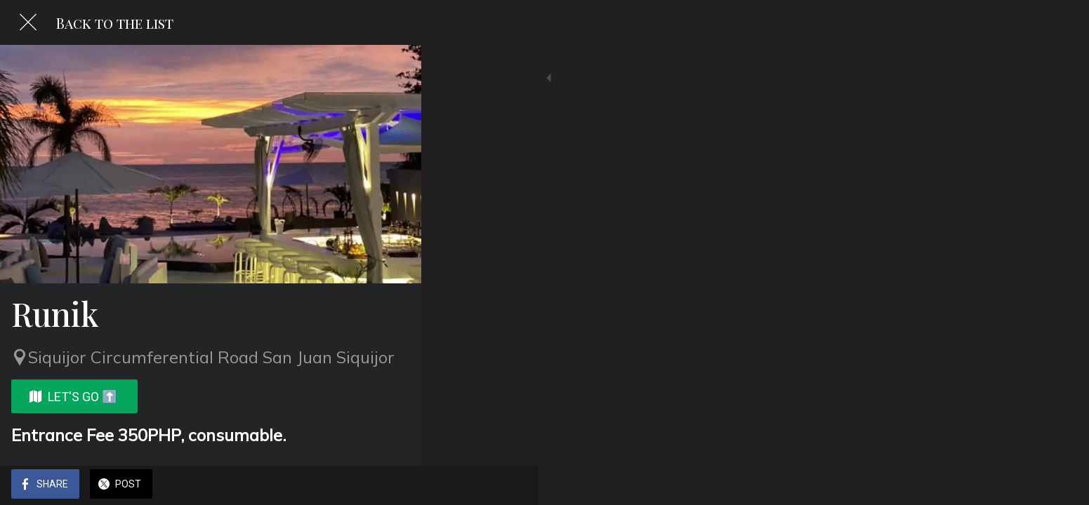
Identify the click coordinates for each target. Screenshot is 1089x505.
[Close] (28, 22)
